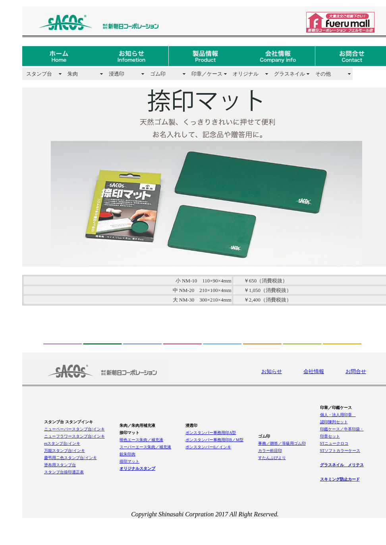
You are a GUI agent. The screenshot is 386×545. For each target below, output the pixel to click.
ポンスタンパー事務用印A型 (210, 432)
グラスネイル (289, 74)
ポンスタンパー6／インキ (208, 447)
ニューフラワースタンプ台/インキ (74, 436)
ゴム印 (158, 74)
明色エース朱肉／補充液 (141, 440)
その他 (323, 74)
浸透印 (116, 74)
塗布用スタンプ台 (60, 465)
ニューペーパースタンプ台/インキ (74, 429)
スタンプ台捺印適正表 (64, 472)
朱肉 (73, 74)
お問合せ (355, 371)
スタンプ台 (39, 74)
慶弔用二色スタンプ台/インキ (70, 457)
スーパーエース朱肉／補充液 (145, 447)
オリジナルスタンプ (137, 468)
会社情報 (313, 371)
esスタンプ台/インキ (62, 443)
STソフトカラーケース (340, 450)
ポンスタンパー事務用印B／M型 (214, 440)
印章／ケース (206, 74)
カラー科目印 (270, 450)
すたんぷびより (272, 457)
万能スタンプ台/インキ (64, 450)
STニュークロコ (334, 443)
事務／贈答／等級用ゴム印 (282, 443)
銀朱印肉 (127, 454)
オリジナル (246, 74)
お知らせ (271, 371)
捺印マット (129, 461)
